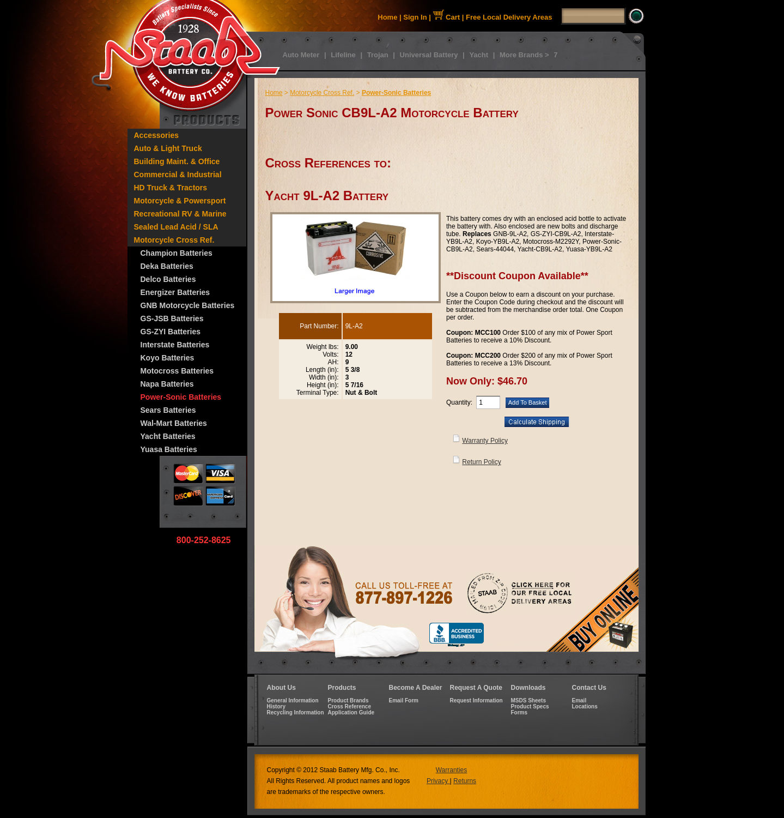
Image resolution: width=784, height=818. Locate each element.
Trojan (377, 55)
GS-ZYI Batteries (170, 331)
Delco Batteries (168, 279)
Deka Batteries (167, 266)
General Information (293, 700)
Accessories (156, 135)
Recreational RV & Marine (180, 213)
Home (387, 17)
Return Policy (481, 462)
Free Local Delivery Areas (509, 17)
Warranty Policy (485, 440)
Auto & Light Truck (168, 148)
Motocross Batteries (177, 370)
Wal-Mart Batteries (174, 423)
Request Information (476, 700)
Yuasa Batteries (169, 449)
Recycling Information (295, 712)
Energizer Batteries (175, 292)
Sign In (415, 17)
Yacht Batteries (168, 436)
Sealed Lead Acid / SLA (176, 226)
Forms (519, 712)
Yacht (478, 55)
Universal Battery (429, 55)
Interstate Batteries (175, 344)
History (276, 706)
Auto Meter (301, 55)
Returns (464, 781)
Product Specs (530, 706)
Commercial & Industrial (178, 174)
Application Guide (351, 712)
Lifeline (343, 55)
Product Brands (348, 700)
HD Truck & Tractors (171, 187)
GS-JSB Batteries (172, 318)
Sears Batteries (168, 410)
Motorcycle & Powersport (180, 200)
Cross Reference (349, 706)
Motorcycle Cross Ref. (174, 240)
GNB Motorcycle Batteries (188, 305)
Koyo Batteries (168, 357)
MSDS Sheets (528, 700)
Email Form (403, 700)
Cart (446, 17)
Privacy (438, 781)
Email (579, 700)
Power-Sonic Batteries (181, 397)
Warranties (451, 770)
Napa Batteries (167, 384)
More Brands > (524, 55)
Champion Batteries (176, 253)
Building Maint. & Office (177, 161)
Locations (585, 706)
